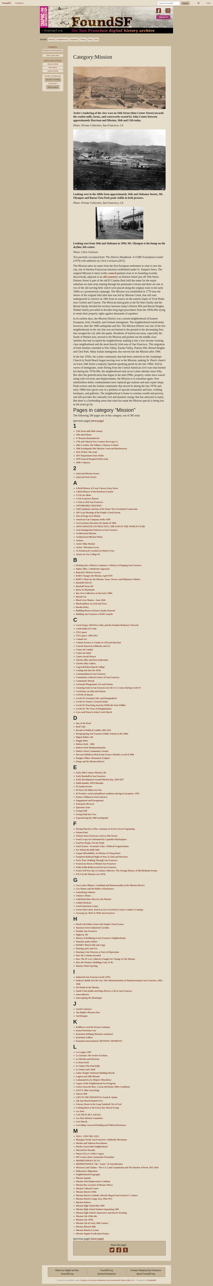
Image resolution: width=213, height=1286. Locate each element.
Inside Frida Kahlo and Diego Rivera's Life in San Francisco (104, 991)
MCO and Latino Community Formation (95, 1157)
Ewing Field (81, 811)
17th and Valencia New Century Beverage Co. (97, 441)
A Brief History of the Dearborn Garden (94, 491)
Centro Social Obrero (86, 656)
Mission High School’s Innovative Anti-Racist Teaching (101, 1213)
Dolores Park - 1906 (85, 744)
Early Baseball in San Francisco (91, 776)
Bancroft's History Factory (88, 572)
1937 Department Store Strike (90, 455)
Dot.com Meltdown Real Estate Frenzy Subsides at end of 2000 (105, 754)
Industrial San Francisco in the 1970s (93, 977)
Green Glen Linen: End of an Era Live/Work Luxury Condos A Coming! (109, 909)
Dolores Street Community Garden (92, 751)
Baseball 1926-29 (84, 583)
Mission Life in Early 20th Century (92, 1223)
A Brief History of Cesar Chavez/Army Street (97, 488)
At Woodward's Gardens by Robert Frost (95, 551)
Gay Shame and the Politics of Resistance (95, 889)
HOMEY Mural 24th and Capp (90, 945)
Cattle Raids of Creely (86, 629)
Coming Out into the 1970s (88, 670)
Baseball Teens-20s (84, 586)
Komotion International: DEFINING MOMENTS (99, 1041)
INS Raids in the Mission (87, 987)
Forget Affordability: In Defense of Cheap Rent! (98, 853)
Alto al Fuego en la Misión (88, 516)
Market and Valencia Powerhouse (91, 1143)
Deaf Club (80, 727)
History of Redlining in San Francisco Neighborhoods (101, 938)
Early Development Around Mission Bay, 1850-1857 (100, 779)
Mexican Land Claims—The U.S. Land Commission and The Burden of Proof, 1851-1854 (117, 1167)
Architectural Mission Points (89, 537)
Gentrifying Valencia (85, 892)
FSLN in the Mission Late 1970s (91, 874)
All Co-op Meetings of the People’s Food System (98, 512)
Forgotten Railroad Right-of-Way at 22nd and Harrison (102, 857)
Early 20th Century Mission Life (91, 772)
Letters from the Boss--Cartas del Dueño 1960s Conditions (103, 1087)
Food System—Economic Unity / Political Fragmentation (102, 846)
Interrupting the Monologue (89, 998)
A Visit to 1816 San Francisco (89, 502)
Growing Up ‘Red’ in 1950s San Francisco (95, 913)
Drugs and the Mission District (90, 761)
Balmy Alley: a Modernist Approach (92, 569)
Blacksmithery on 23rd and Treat (91, 603)
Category (52, 47)
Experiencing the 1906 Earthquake (92, 818)
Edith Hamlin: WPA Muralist (89, 783)
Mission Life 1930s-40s (86, 1216)
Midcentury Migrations (87, 1171)
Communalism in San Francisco (91, 674)
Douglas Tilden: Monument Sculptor (93, 758)
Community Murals (85, 681)
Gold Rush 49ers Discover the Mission (93, 899)
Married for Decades (85, 1150)
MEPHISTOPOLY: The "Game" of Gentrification (99, 1164)
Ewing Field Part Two (86, 814)
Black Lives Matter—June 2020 (90, 600)
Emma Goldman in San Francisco (91, 797)
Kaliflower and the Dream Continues (93, 1027)
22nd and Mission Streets (87, 473)
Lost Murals (81, 1121)
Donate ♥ (163, 17)
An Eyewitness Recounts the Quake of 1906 (96, 523)
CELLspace (81, 632)
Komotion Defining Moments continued (94, 1034)
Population (74, 39)
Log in (208, 3)
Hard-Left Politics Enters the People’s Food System (99, 924)
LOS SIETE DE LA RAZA (88, 1114)
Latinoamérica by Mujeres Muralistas (93, 1080)
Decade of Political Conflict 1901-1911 (93, 730)
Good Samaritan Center (87, 906)
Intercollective (82, 994)
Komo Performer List (86, 1030)
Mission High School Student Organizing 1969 (97, 1209)
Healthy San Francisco (86, 931)
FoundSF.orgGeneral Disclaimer (106, 1272)
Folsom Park (82, 832)
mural (112, 273)
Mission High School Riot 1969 (90, 1206)
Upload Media (53, 71)
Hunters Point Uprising (87, 966)
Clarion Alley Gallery (86, 663)
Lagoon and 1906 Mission (88, 1076)
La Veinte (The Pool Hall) (88, 1066)
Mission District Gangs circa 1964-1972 (94, 1199)
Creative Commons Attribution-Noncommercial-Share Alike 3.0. (107, 1280)
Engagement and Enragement (90, 800)
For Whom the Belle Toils (88, 850)
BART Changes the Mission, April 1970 (94, 576)
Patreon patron (53, 87)
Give (96, 39)
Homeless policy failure (87, 941)
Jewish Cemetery (84, 1009)
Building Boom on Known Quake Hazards (95, 610)
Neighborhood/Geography (53, 50)
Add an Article (53, 64)
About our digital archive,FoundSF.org (67, 1272)
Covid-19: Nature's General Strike (92, 702)
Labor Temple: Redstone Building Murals (95, 1073)
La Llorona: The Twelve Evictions (91, 1055)
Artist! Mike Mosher (85, 544)
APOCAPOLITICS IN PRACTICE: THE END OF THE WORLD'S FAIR (110, 526)
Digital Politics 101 (84, 737)
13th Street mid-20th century (89, 431)
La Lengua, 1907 (83, 1052)
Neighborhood (62, 39)
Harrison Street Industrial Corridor (92, 928)
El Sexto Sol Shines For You (89, 790)
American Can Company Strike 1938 (93, 519)
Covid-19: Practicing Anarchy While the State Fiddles (101, 705)
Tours (90, 39)
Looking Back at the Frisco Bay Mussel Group (97, 1108)
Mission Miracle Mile (86, 1227)
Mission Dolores (83, 1202)
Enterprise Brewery (85, 804)
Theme (83, 39)
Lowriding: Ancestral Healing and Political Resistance (101, 1125)
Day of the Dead (83, 723)
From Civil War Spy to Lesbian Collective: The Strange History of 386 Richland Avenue (116, 870)
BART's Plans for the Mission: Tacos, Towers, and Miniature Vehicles (108, 579)
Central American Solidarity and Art (93, 646)
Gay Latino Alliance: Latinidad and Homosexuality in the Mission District (110, 885)
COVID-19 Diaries (84, 695)
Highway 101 (82, 935)
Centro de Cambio (84, 649)
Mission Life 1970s (84, 1220)
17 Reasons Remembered (87, 438)
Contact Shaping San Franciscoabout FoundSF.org (146, 1272)
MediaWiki (151, 1280)
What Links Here (52, 55)
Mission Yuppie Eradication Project (92, 1233)
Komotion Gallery (84, 1037)
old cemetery (110, 276)
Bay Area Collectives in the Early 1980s (94, 593)
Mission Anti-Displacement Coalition (93, 1181)
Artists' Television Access (87, 547)
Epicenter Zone (83, 807)
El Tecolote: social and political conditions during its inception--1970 (107, 793)
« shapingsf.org (51, 30)
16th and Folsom (83, 435)
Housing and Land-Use (86, 948)
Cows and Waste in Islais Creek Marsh (94, 712)
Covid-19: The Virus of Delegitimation (93, 709)
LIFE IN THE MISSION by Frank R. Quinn (96, 1097)
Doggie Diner (82, 741)
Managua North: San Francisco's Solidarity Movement (101, 1140)
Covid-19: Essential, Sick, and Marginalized (96, 698)
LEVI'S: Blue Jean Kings (87, 1090)
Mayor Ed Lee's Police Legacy (90, 1154)
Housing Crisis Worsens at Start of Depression (97, 952)
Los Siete (80, 1111)
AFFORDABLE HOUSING (89, 505)
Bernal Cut (81, 597)
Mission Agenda (83, 1178)
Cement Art (81, 639)
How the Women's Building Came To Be (94, 962)
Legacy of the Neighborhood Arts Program (96, 1083)
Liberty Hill (81, 1094)
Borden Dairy (82, 607)
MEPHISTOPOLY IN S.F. (88, 1160)
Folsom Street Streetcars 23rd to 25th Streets (97, 836)
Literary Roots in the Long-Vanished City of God (98, 1104)
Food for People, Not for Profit (90, 843)
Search (185, 3)
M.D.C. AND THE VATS (87, 1136)
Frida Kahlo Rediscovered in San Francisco (96, 867)
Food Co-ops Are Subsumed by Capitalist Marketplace (101, 839)
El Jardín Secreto (84, 786)
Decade (52, 39)
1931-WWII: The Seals (86, 452)
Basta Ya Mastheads (85, 590)
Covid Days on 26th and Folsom (90, 691)
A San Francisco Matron (87, 498)
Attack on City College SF (88, 554)
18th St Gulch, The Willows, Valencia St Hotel (97, 445)
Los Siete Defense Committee (89, 1118)
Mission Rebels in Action (87, 1230)
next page (97, 420)
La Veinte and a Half (85, 1069)
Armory (79, 540)
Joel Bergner (82, 1016)
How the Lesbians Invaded (88, 955)
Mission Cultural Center (87, 1188)
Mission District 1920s (86, 1192)
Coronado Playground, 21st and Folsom (94, 684)
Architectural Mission (86, 533)
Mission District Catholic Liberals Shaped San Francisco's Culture (107, 1195)
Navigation (19, 3)
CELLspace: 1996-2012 (87, 635)
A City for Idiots (83, 495)
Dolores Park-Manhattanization (91, 747)
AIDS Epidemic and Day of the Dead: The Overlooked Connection (106, 509)
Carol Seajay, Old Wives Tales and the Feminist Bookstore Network (107, 625)
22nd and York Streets (86, 477)
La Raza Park (82, 1062)
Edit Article (53, 67)
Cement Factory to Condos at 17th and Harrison (98, 642)
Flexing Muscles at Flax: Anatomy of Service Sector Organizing (105, 829)
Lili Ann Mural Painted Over (89, 1101)
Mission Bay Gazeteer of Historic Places (94, 1185)
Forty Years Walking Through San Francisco (97, 860)
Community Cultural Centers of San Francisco (97, 677)
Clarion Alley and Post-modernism (92, 660)
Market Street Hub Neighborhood (91, 1146)
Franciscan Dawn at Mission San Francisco (96, 864)
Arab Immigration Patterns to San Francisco (97, 530)
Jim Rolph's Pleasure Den (88, 1012)
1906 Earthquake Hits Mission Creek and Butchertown (101, 448)
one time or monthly (53, 79)
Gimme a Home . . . (85, 895)
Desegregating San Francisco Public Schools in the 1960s (102, 734)
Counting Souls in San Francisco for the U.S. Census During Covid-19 (108, 688)
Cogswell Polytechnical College (90, 667)
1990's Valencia (83, 462)
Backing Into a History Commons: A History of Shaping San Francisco (108, 565)
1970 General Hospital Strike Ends (92, 459)
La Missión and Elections (87, 1059)
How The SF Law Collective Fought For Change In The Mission (105, 959)
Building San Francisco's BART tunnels (94, 614)
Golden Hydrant (83, 903)
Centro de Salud (83, 653)
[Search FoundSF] (169, 3)
